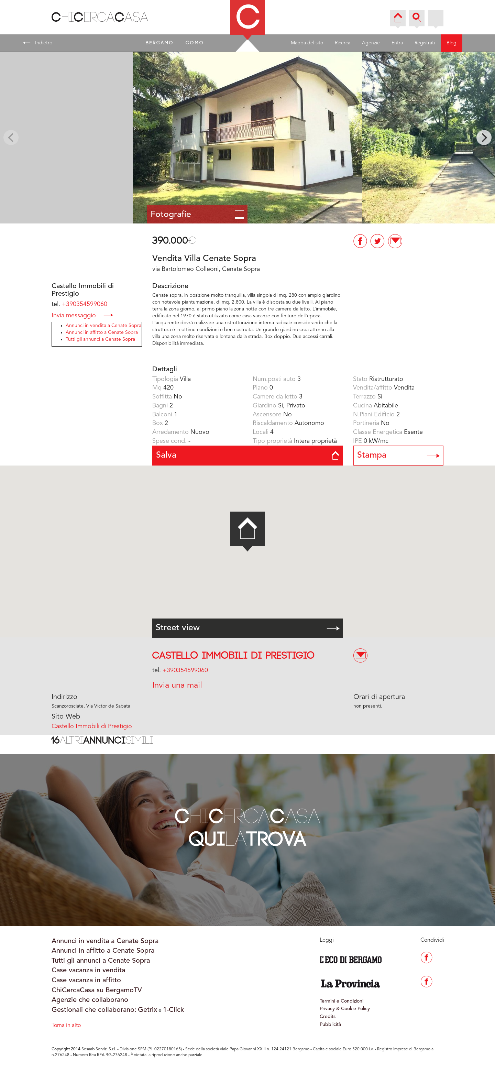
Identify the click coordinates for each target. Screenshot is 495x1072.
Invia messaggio (82, 315)
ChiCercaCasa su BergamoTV (97, 990)
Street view (248, 628)
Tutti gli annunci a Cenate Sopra (100, 339)
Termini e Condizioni (341, 1001)
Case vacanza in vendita (88, 970)
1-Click (173, 1010)
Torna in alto (66, 1025)
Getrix (147, 1010)
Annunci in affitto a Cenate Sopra (102, 332)
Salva (247, 455)
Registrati (425, 43)
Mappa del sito (307, 43)
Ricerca (342, 43)
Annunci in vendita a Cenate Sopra (103, 325)
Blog (451, 43)
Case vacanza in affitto (86, 980)
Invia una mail (177, 685)
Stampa (398, 455)
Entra (397, 43)
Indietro (37, 42)
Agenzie (371, 43)
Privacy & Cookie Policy (345, 1008)
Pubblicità (330, 1024)
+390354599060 (84, 304)
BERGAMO (160, 43)
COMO (195, 43)
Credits (328, 1016)
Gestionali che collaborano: (94, 1010)
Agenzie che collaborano (90, 1000)
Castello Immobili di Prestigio (233, 655)
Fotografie (197, 214)
